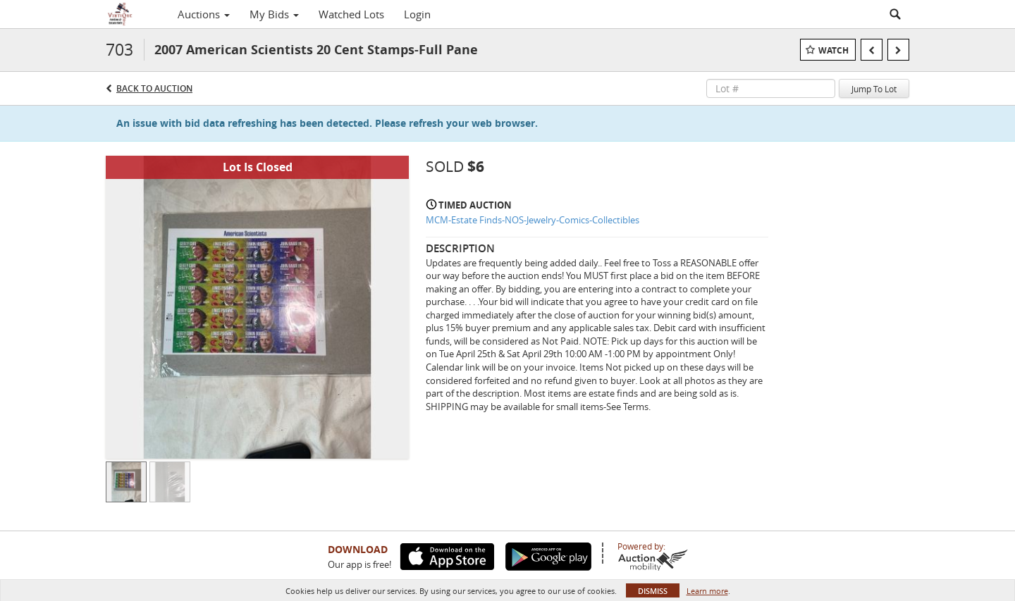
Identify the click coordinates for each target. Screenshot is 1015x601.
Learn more (707, 590)
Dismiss (653, 590)
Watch (833, 50)
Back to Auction (154, 88)
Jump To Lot (874, 88)
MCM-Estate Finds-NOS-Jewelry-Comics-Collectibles (532, 219)
